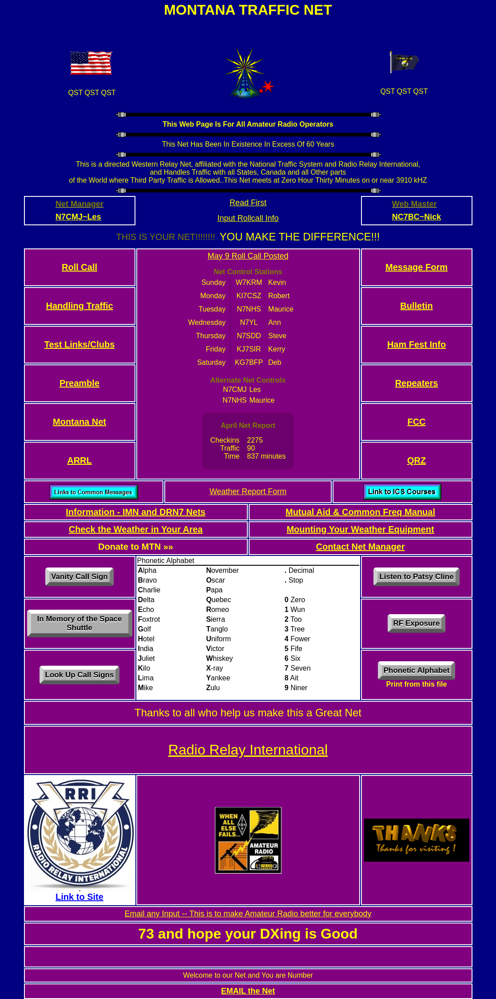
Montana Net (79, 422)
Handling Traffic (79, 306)
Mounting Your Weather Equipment (360, 529)
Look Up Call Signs (79, 675)
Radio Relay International (248, 750)
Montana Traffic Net (248, 10)
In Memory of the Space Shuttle (79, 623)
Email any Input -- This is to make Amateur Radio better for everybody (248, 913)
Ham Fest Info (416, 344)
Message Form (416, 267)
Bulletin (416, 306)
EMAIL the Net (248, 991)
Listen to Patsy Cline (416, 576)
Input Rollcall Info (247, 218)
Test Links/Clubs (79, 344)
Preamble (79, 383)
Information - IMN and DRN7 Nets (135, 512)
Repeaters (416, 383)
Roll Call (79, 267)
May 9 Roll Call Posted (247, 256)
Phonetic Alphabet (417, 670)
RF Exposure (416, 623)
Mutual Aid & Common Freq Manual (360, 512)
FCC (416, 422)
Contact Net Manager (360, 546)
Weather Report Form (248, 491)
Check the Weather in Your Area (136, 529)
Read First (248, 202)
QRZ (416, 460)
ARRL (79, 460)
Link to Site (79, 897)
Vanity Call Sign (79, 576)
